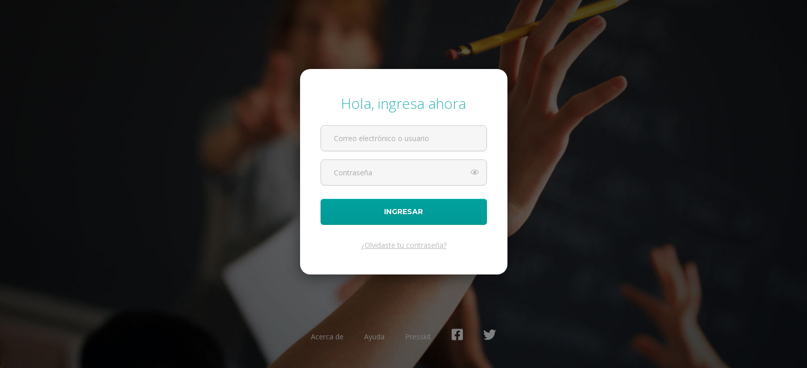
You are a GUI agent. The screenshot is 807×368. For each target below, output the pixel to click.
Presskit (418, 336)
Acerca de (327, 336)
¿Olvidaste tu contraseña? (404, 245)
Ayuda (374, 336)
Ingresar (403, 211)
